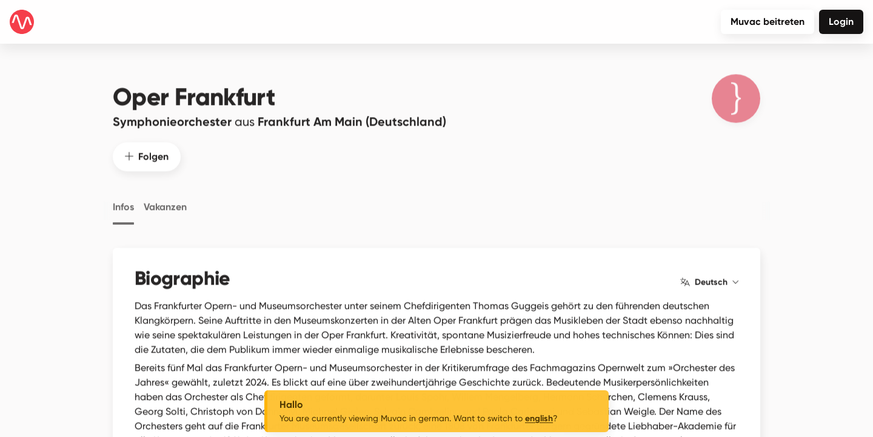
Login (841, 21)
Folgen (147, 146)
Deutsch (709, 272)
